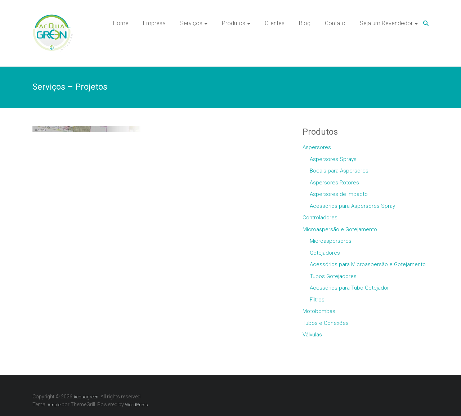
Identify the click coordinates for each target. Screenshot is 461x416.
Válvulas (312, 334)
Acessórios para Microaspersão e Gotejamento (368, 264)
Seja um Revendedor (386, 23)
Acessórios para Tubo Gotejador (349, 288)
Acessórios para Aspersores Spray (352, 206)
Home (121, 23)
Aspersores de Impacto (339, 194)
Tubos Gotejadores (333, 276)
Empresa (154, 23)
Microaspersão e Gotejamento (340, 229)
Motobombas (319, 311)
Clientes (275, 23)
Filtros (317, 299)
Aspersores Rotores (334, 182)
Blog (304, 23)
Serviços (191, 23)
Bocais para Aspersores (339, 170)
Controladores (320, 217)
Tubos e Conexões (326, 323)
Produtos (233, 23)
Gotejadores (325, 253)
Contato (335, 23)
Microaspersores (331, 241)
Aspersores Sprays (333, 159)
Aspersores (317, 147)
